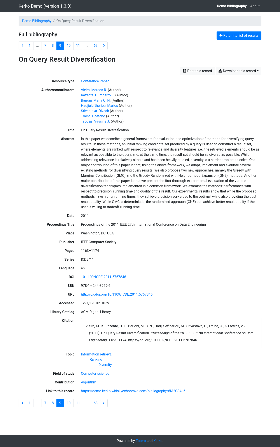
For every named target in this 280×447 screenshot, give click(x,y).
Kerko (157, 441)
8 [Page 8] (53, 45)
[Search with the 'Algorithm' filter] (88, 382)
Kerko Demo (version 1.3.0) (45, 6)
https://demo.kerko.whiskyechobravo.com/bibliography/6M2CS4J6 (133, 391)
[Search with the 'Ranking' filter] (96, 359)
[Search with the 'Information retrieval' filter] (96, 354)
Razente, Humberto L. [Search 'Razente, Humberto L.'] (97, 95)
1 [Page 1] (30, 45)
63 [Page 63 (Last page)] (96, 45)
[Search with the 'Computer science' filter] (95, 373)
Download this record (237, 71)
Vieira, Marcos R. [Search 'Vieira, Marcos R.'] (94, 90)
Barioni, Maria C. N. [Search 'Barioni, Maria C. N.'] (96, 100)
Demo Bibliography (232, 6)
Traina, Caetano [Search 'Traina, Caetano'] (93, 116)
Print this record (197, 71)
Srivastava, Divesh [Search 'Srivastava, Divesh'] (95, 111)
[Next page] (104, 46)
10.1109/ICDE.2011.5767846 (103, 277)
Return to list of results (239, 35)
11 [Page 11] (78, 45)
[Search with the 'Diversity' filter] (105, 365)
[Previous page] (22, 46)
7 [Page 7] (45, 45)
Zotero (141, 441)
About (255, 6)
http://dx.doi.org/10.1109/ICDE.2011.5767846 (117, 294)
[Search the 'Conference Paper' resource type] (95, 81)
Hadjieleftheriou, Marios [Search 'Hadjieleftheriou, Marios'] (99, 106)
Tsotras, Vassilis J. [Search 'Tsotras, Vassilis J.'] (95, 121)
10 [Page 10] (69, 45)
